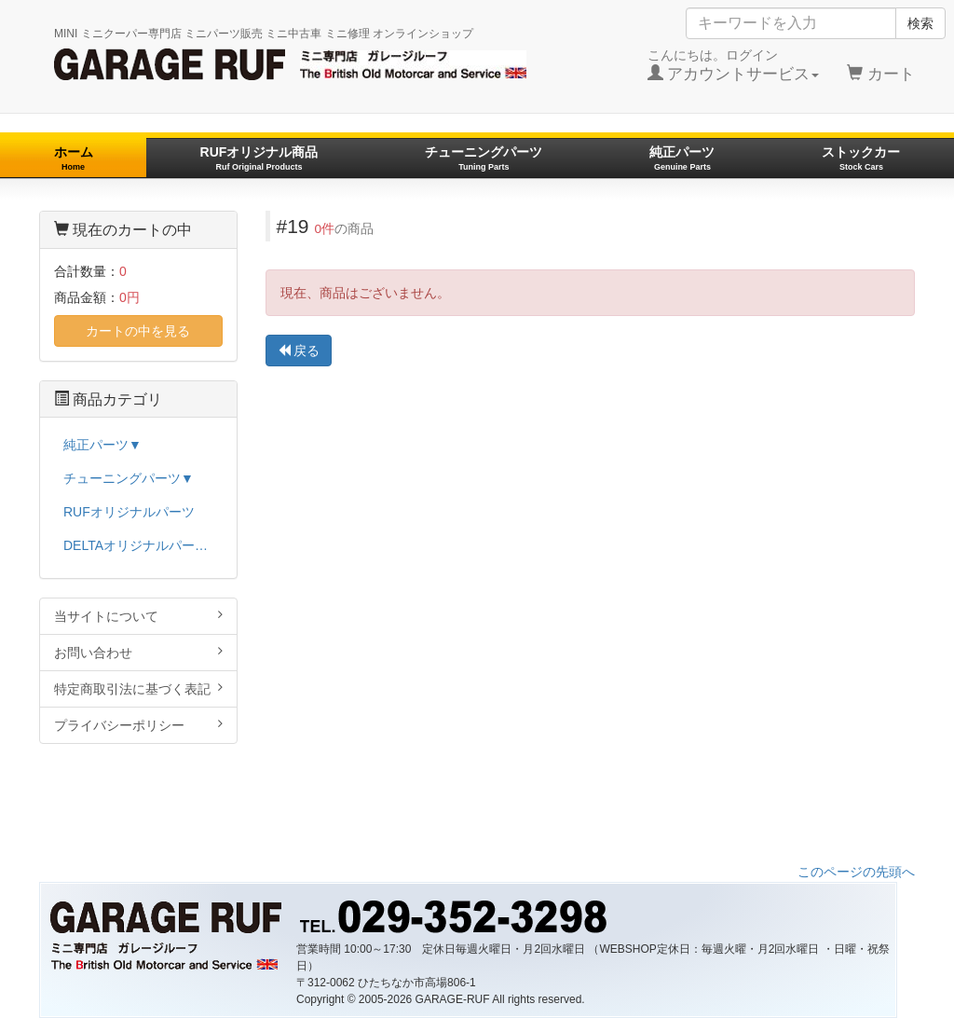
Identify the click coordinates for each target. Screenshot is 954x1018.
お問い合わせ (138, 652)
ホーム (73, 158)
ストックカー (861, 158)
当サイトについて (138, 616)
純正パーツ (682, 158)
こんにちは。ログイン (733, 65)
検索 (920, 23)
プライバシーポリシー (138, 725)
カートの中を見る (138, 330)
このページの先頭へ (856, 871)
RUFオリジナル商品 (259, 158)
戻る (299, 350)
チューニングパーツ (483, 158)
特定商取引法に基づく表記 (138, 688)
